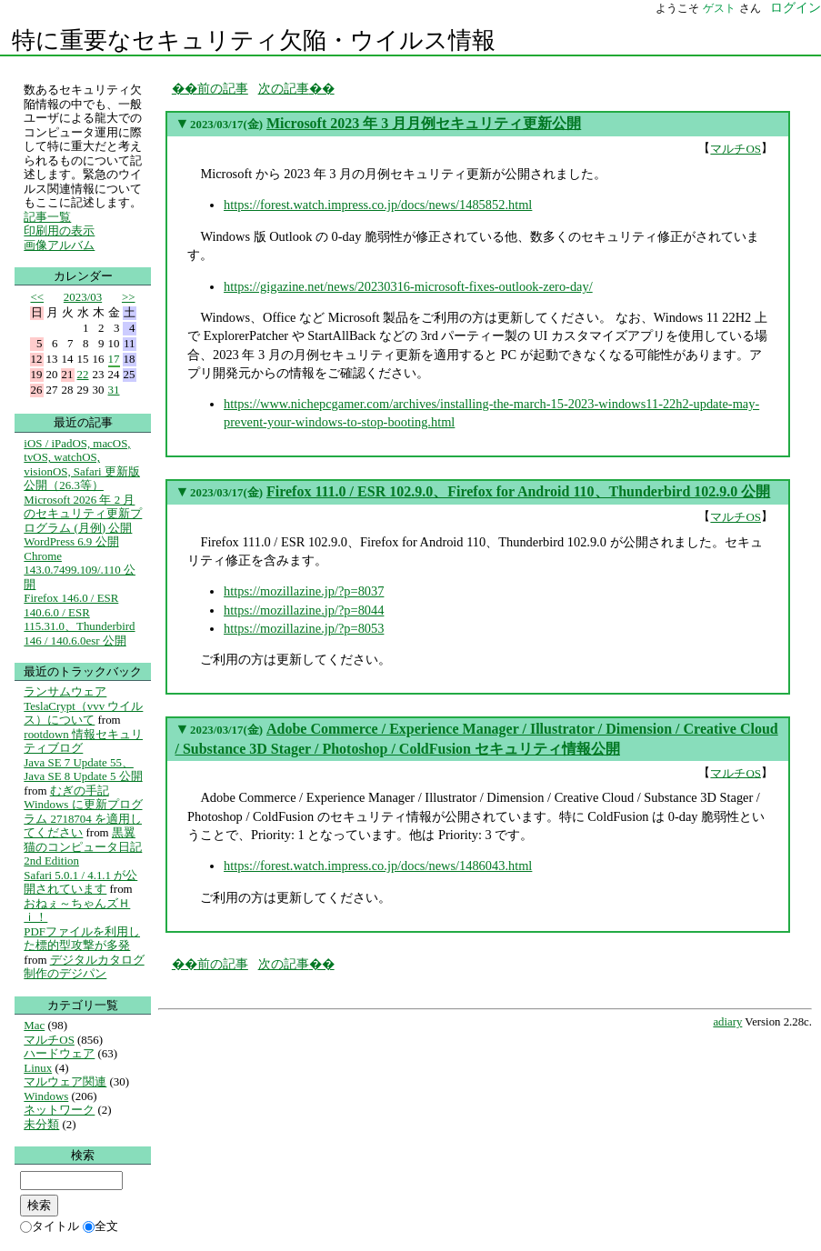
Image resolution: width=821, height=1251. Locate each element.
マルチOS (735, 148)
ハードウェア (59, 1053)
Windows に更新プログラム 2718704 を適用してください (83, 818)
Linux (38, 1068)
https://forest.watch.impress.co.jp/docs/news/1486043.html (378, 865)
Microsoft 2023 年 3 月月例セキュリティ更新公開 (423, 123)
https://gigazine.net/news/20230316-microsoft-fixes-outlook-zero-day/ (408, 286)
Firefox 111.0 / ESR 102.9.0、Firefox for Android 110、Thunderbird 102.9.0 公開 (518, 491)
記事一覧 (47, 217)
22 (83, 374)
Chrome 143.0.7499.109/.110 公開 (79, 570)
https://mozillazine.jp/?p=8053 (304, 628)
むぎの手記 (79, 790)
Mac (34, 1025)
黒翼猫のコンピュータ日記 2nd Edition (83, 846)
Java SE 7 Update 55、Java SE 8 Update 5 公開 (83, 770)
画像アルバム (59, 245)
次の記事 (283, 88)
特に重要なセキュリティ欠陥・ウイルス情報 (254, 40)
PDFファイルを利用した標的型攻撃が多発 (82, 939)
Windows (46, 1096)
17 (114, 358)
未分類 (41, 1124)
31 (114, 389)
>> (128, 297)
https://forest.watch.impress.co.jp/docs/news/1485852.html (378, 204)
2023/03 (83, 297)
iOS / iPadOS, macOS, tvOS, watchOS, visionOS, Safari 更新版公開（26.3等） (82, 464)
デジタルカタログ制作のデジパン (84, 967)
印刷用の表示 (59, 230)
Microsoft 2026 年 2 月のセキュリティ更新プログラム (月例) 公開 (83, 514)
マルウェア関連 (65, 1081)
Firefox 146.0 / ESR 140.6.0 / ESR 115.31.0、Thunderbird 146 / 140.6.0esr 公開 (79, 619)
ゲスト (719, 8)
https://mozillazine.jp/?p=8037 (304, 591)
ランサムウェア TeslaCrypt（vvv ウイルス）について (83, 705)
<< (38, 297)
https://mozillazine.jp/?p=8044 (304, 610)
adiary (727, 1022)
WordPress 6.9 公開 (71, 541)
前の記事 (222, 88)
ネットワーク (59, 1109)
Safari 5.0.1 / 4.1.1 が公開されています (80, 882)
